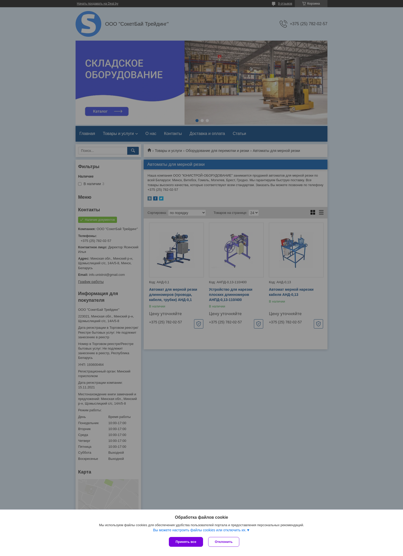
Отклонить (224, 542)
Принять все (186, 542)
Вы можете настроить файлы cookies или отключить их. (199, 530)
